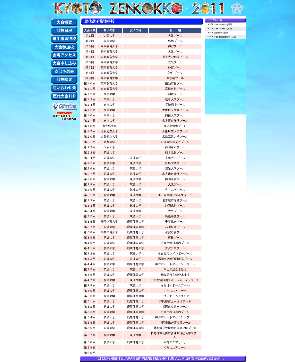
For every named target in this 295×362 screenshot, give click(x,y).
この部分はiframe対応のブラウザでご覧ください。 (225, 68)
